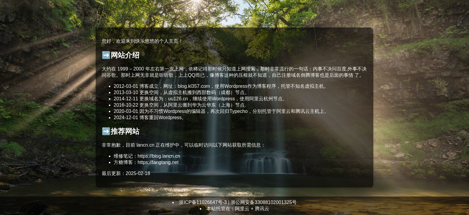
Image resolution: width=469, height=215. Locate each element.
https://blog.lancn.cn (159, 156)
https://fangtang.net (158, 162)
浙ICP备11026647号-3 (203, 202)
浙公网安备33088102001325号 (264, 202)
